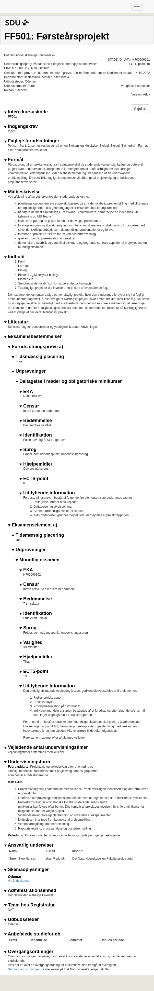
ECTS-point (33, 478)
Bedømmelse (35, 420)
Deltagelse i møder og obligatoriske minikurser (69, 381)
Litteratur (16, 322)
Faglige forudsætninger (31, 141)
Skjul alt (140, 109)
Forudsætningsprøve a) (35, 346)
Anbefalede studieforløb (32, 934)
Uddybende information (47, 493)
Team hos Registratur (29, 905)
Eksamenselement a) (32, 525)
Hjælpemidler (35, 464)
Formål (13, 159)
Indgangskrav (21, 126)
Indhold (14, 256)
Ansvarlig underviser (28, 845)
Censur (29, 406)
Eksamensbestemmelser (33, 336)
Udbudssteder (21, 919)
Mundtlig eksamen (38, 560)
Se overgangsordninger (24, 969)
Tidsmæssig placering (38, 356)
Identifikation (35, 435)
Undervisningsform (27, 761)
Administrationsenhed (30, 890)
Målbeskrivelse (22, 191)
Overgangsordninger (28, 951)
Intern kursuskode (26, 112)
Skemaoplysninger (26, 869)
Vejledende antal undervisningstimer (46, 747)
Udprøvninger (29, 371)
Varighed (31, 642)
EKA (26, 391)
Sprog (28, 449)
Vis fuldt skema (18, 881)
